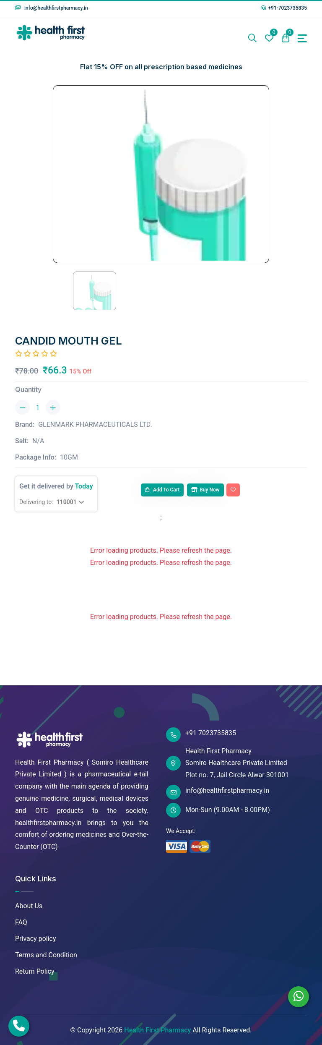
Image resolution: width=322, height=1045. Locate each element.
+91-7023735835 (284, 8)
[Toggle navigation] (302, 38)
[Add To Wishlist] (233, 490)
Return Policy (34, 971)
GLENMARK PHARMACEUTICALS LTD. (95, 424)
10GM (69, 457)
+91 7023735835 (201, 734)
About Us (28, 906)
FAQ (21, 922)
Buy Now (205, 490)
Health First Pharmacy (157, 1030)
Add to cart (162, 490)
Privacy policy (35, 939)
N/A (38, 441)
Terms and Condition (46, 955)
